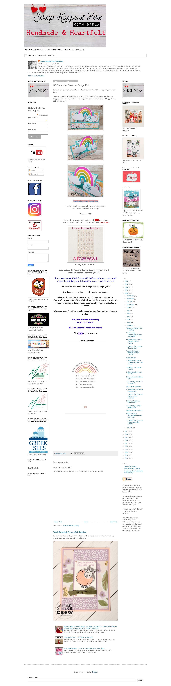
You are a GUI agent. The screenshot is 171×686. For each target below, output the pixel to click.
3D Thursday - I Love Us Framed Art (134, 382)
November (130, 299)
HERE (97, 220)
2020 (127, 434)
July (128, 310)
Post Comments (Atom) (71, 525)
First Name (32, 123)
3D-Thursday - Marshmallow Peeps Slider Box (134, 334)
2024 (127, 287)
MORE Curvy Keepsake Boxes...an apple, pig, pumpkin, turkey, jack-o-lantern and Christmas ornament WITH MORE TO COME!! (90, 627)
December (130, 296)
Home (86, 522)
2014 (127, 452)
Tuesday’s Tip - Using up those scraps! (134, 347)
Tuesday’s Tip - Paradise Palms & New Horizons (134, 396)
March (129, 322)
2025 (127, 284)
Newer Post (58, 522)
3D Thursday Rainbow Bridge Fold (133, 406)
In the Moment (131, 358)
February (130, 325)
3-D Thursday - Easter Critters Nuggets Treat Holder (134, 362)
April (128, 319)
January (130, 427)
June (128, 313)
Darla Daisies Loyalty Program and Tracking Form (40, 55)
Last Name (32, 130)
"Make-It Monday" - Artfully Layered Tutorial (132, 353)
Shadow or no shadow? (134, 410)
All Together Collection (133, 386)
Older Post (113, 522)
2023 (127, 290)
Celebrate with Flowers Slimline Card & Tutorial (134, 341)
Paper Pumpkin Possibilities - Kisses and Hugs (134, 415)
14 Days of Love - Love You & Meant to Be (78, 637)
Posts (32, 170)
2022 (127, 293)
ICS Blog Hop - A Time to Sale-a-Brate (134, 390)
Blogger (94, 672)
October (130, 301)
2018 (127, 440)
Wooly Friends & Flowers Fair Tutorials (69, 532)
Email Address (37, 117)
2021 (127, 431)
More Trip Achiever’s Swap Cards (133, 402)
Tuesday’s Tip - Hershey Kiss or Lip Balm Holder (134, 422)
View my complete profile (36, 76)
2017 (127, 443)
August (129, 307)
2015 (127, 449)
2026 (127, 281)
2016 (127, 446)
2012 (127, 458)
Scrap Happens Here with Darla (51, 61)
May (128, 316)
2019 (127, 437)
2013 (127, 455)
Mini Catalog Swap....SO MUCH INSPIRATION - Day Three (84, 648)
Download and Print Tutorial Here (85, 201)
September (130, 305)
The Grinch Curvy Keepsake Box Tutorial (132, 467)
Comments (33, 174)
